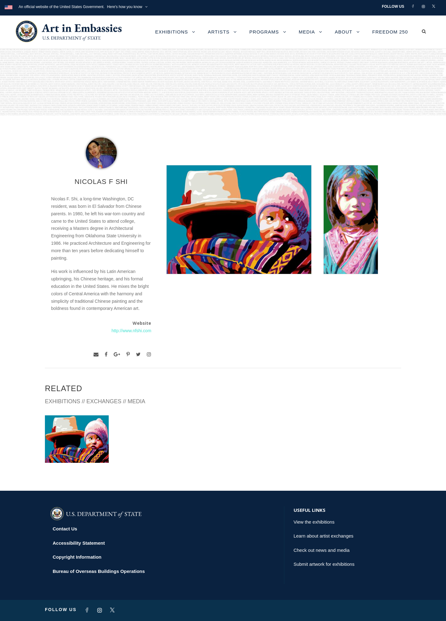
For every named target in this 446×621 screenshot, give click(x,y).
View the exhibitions (314, 522)
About (343, 31)
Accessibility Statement (79, 543)
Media (307, 31)
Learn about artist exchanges (323, 535)
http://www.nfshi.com (131, 330)
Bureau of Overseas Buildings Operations (99, 571)
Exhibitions (171, 31)
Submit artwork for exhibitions (324, 564)
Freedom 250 (390, 31)
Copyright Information (77, 557)
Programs (264, 31)
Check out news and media (322, 550)
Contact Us (65, 528)
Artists (219, 31)
